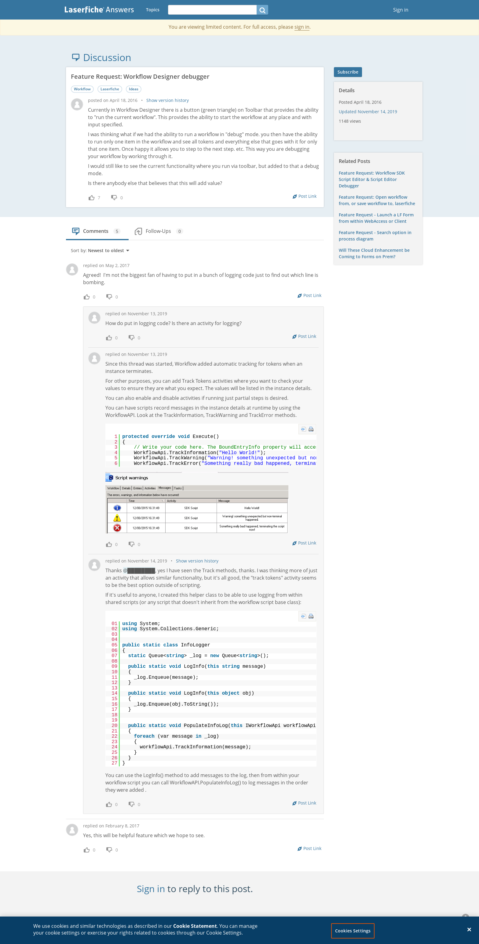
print (311, 429)
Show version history (167, 100)
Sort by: (100, 250)
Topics (152, 10)
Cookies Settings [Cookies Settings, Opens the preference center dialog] (353, 934)
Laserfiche (110, 89)
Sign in (400, 9)
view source (303, 429)
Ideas (133, 89)
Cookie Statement (195, 929)
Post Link (307, 196)
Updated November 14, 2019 (368, 111)
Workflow (82, 89)
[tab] (97, 229)
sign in (301, 27)
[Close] (469, 933)
